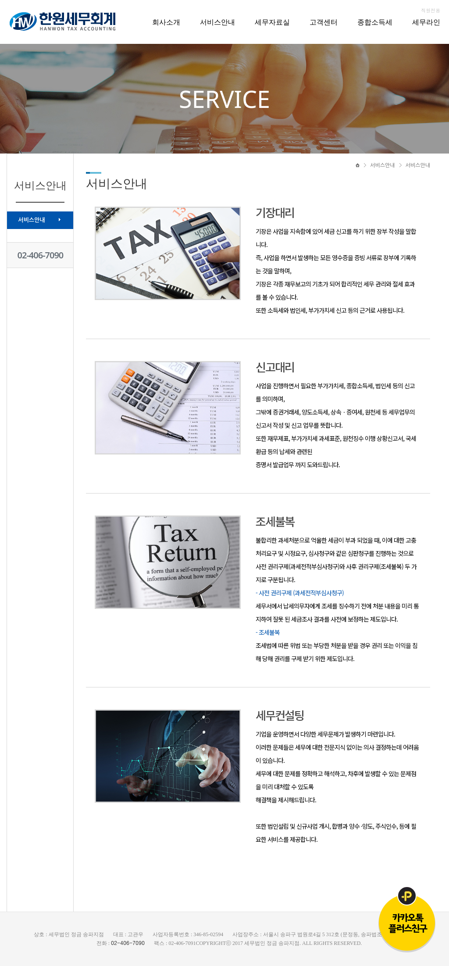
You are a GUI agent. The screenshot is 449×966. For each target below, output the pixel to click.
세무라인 (426, 22)
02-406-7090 (41, 255)
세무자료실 (272, 22)
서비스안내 (217, 22)
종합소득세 (374, 22)
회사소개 (166, 22)
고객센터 (324, 22)
